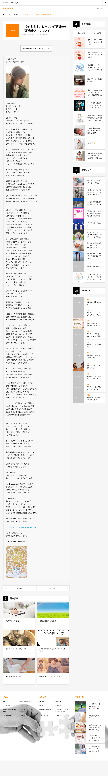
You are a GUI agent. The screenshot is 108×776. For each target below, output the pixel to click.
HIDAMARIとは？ (25, 701)
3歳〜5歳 (58, 701)
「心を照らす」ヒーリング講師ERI (37, 34)
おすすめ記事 (96, 33)
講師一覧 (58, 705)
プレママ (58, 715)
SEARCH (105, 2)
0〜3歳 (41, 701)
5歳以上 (41, 705)
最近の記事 (81, 33)
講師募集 (22, 715)
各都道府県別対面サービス (10, 710)
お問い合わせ (7, 715)
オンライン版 (23, 705)
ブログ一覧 (7, 705)
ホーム (5, 701)
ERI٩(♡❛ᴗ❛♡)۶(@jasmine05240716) (21, 527)
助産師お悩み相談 (45, 709)
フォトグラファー (45, 715)
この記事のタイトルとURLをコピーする (36, 48)
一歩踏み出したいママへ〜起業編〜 (25, 710)
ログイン (99, 8)
